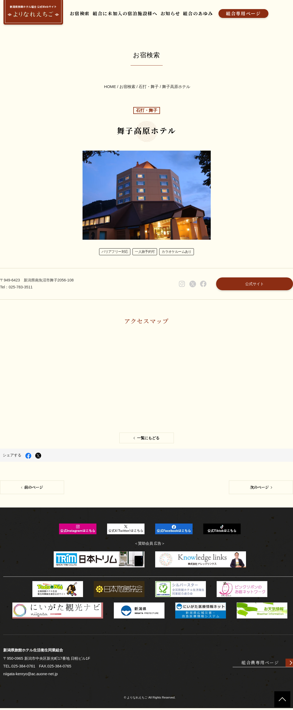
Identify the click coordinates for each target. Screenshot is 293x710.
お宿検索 (79, 13)
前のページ (33, 488)
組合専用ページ (243, 13)
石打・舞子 (149, 87)
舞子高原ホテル (176, 87)
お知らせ (170, 13)
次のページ (259, 488)
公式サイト (254, 285)
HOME (110, 87)
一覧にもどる (148, 439)
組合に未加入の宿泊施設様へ (124, 13)
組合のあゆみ (198, 13)
